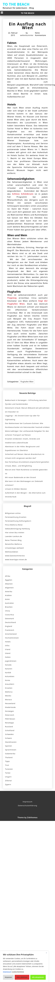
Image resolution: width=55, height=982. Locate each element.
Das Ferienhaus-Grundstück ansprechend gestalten (27, 462)
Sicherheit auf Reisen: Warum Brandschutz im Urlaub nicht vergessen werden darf (24, 456)
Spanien (8, 746)
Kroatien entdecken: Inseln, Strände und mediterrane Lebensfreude (22, 441)
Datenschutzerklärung (27, 805)
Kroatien (8, 688)
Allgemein (9, 587)
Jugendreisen (10, 661)
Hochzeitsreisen (12, 638)
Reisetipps (9, 723)
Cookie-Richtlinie (18, 972)
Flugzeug (12, 298)
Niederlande (10, 707)
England (8, 626)
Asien (7, 599)
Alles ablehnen (22, 977)
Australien (9, 603)
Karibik (8, 672)
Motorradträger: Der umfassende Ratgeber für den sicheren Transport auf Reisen (27, 433)
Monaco (8, 699)
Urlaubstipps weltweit (14, 548)
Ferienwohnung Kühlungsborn (18, 521)
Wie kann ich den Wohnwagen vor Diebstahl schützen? (24, 483)
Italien (8, 657)
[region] (24, 966)
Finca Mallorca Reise (14, 525)
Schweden (9, 734)
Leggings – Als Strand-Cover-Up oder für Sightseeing (22, 417)
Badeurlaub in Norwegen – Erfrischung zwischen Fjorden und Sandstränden (26, 402)
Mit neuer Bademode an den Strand (20, 477)
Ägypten (8, 580)
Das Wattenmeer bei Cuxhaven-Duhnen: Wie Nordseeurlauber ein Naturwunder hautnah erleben (27, 425)
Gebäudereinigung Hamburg (17, 528)
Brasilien (9, 607)
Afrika (7, 576)
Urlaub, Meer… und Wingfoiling (18, 466)
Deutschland (10, 622)
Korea (7, 680)
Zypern (8, 784)
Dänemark (9, 618)
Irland (7, 649)
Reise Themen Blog (13, 540)
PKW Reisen (10, 719)
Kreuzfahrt (9, 684)
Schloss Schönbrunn (22, 194)
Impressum (27, 802)
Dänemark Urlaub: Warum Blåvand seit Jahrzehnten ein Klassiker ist (27, 410)
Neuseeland (10, 703)
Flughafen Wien (27, 381)
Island (7, 653)
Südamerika (10, 753)
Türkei (7, 773)
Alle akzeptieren (38, 977)
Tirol (7, 765)
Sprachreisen (10, 750)
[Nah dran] (46, 952)
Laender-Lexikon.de (13, 536)
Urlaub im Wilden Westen (16, 489)
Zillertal (8, 780)
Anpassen (8, 977)
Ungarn (8, 777)
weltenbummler (26, 35)
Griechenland (11, 634)
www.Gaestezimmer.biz (15, 556)
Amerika (8, 591)
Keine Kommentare (40, 34)
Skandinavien (11, 742)
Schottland (9, 730)
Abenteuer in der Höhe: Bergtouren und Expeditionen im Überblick (22, 448)
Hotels (8, 642)
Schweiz (8, 738)
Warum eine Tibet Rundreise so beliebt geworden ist (26, 472)
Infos (7, 645)
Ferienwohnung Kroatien (15, 517)
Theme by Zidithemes (27, 817)
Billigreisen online (13, 513)
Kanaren (8, 669)
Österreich (9, 715)
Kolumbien (9, 676)
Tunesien (9, 769)
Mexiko (8, 696)
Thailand (9, 757)
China (7, 611)
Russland (9, 726)
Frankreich (9, 630)
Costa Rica (9, 615)
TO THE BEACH (16, 4)
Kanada (8, 665)
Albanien (9, 584)
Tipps (7, 761)
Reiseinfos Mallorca (13, 544)
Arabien (8, 595)
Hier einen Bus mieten (14, 532)
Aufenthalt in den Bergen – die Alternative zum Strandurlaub (25, 495)
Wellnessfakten (11, 552)
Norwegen (9, 711)
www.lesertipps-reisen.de (16, 559)
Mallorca (9, 692)
